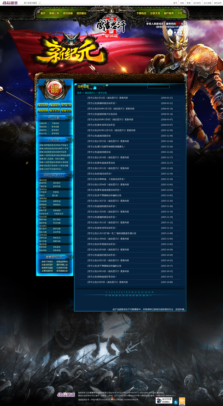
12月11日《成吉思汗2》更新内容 (113, 168)
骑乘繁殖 (43, 205)
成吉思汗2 (90, 93)
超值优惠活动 (104, 136)
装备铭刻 (57, 210)
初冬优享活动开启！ (107, 228)
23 (127, 295)
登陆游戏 (43, 127)
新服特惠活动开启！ (107, 103)
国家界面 (43, 223)
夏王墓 (55, 195)
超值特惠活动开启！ (107, 206)
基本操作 (55, 130)
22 (123, 295)
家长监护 (218, 3)
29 (147, 295)
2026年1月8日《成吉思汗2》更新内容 (115, 119)
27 (140, 295)
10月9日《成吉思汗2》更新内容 (113, 282)
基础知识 (57, 205)
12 (139, 292)
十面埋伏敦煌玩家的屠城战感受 (57, 155)
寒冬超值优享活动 (106, 163)
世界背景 (55, 133)
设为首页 (197, 3)
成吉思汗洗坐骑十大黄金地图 (56, 166)
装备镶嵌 (43, 247)
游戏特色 (43, 130)
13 (142, 292)
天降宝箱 (43, 238)
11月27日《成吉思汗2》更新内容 (113, 201)
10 (132, 292)
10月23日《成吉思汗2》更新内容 (113, 260)
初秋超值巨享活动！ (107, 277)
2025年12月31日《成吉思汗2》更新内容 (117, 130)
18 (110, 295)
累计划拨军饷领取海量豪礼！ (112, 146)
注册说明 (43, 123)
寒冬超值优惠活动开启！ (109, 190)
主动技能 (43, 201)
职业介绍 (43, 133)
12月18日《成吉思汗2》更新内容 (113, 157)
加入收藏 (207, 3)
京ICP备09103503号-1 (132, 396)
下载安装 (55, 123)
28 (144, 295)
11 (136, 292)
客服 (188, 3)
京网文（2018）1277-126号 (112, 396)
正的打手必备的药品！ (53, 169)
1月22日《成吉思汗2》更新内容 (113, 98)
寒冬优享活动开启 (106, 125)
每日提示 (43, 229)
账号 (175, 3)
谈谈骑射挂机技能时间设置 (55, 152)
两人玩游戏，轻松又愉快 (54, 159)
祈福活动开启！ (105, 174)
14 (146, 292)
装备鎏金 (57, 247)
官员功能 (57, 223)
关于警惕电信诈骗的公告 (109, 195)
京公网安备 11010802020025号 (126, 400)
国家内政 (57, 241)
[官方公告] (92, 98)
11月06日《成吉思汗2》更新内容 (113, 239)
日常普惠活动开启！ (107, 244)
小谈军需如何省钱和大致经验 (56, 162)
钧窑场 (56, 192)
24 (130, 295)
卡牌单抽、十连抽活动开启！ (112, 179)
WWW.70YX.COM (118, 393)
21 (120, 295)
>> (151, 295)
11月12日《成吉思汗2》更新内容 (113, 222)
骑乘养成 (57, 201)
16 (152, 292)
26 (137, 295)
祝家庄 (42, 195)
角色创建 (55, 127)
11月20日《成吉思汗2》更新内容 (113, 212)
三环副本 (43, 192)
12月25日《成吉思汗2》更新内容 (113, 141)
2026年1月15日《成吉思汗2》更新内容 (116, 109)
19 (113, 295)
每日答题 (43, 241)
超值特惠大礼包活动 (107, 114)
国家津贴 (43, 219)
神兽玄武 (57, 238)
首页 (79, 93)
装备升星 (43, 210)
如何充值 (57, 186)
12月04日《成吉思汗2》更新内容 (113, 184)
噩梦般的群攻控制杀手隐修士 (56, 145)
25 (133, 295)
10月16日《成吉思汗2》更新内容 (113, 271)
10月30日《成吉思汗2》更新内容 (113, 249)
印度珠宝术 (58, 214)
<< (106, 292)
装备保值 (57, 250)
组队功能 (43, 232)
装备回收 (43, 250)
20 (116, 295)
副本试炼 (57, 229)
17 (106, 295)
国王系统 (57, 219)
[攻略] (41, 145)
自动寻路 (57, 232)
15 (149, 292)
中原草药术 (43, 214)
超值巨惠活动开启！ (107, 255)
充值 (182, 3)
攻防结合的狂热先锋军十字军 (56, 148)
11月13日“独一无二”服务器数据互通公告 (117, 233)
